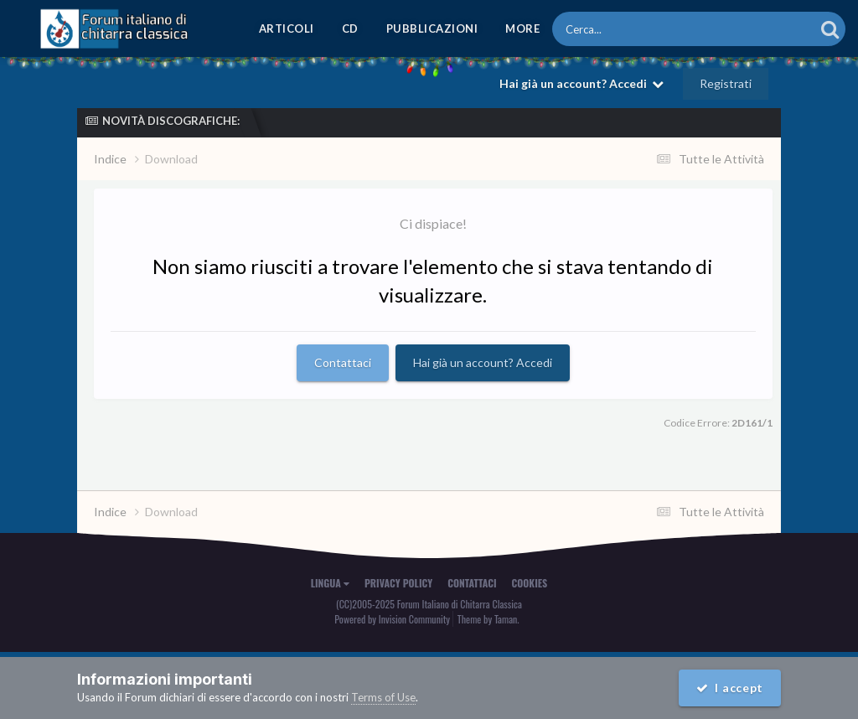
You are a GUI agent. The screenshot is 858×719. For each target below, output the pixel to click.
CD (350, 28)
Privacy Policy (398, 583)
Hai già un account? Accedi (581, 83)
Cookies (530, 583)
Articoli (286, 28)
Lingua (330, 583)
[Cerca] (658, 29)
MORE (522, 28)
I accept (729, 687)
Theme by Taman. (488, 619)
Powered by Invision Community (392, 619)
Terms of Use (383, 697)
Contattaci (342, 362)
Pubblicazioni (432, 28)
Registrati (726, 83)
